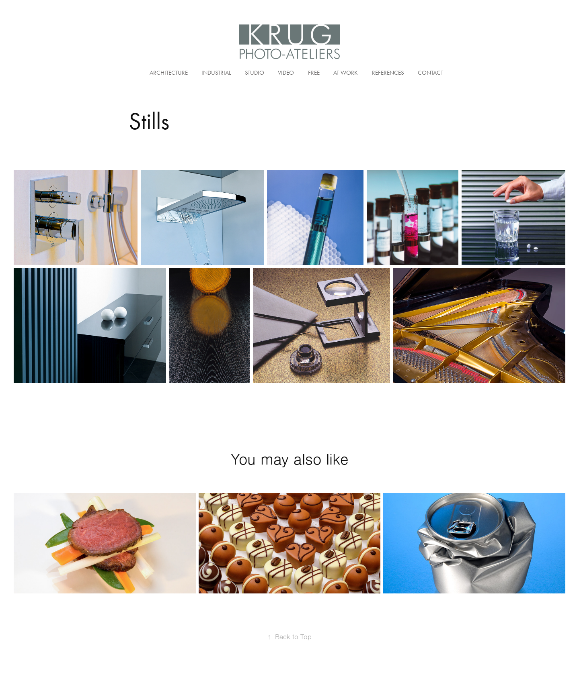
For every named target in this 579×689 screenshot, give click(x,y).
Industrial (216, 72)
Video (286, 72)
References (388, 72)
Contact (430, 72)
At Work (345, 72)
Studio (254, 72)
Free (314, 72)
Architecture (169, 72)
